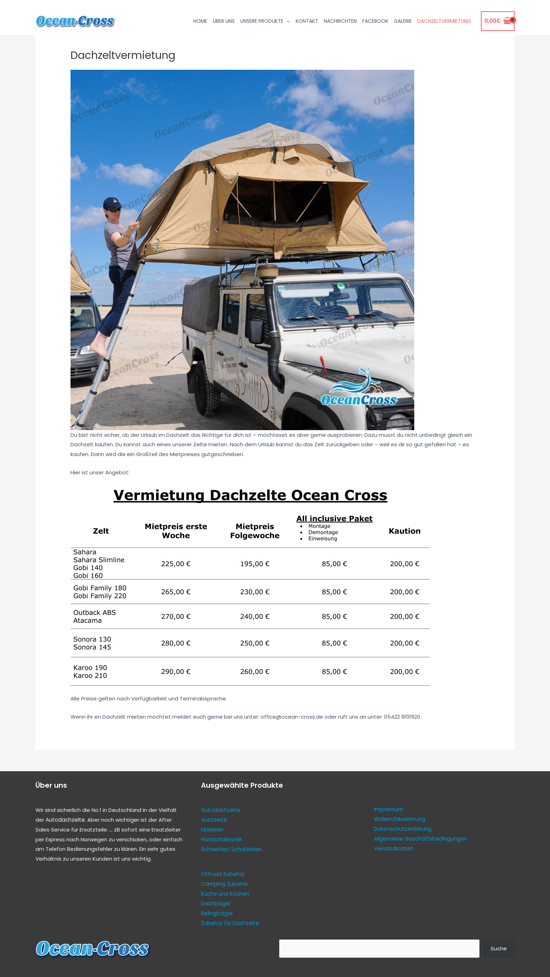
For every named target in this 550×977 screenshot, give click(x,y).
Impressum (388, 809)
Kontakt (307, 21)
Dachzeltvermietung (444, 21)
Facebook (375, 21)
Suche (499, 947)
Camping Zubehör (224, 883)
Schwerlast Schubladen (231, 849)
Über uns (224, 21)
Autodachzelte (65, 819)
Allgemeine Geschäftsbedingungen (420, 838)
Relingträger (217, 912)
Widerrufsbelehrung (399, 819)
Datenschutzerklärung (402, 828)
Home (200, 21)
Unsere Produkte (261, 21)
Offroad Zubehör (223, 873)
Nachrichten (340, 21)
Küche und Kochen (225, 893)
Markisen (212, 829)
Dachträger (216, 903)
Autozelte (214, 819)
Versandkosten (394, 848)
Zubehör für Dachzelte (230, 922)
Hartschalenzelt (221, 839)
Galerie (403, 21)
